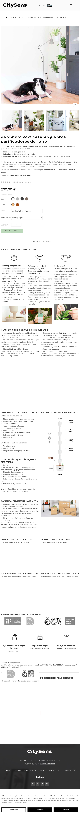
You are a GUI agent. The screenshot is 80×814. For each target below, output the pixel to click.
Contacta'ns (53, 770)
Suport (7, 770)
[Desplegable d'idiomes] (43, 5)
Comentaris (46, 241)
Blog (42, 770)
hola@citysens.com (47, 764)
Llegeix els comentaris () (22, 182)
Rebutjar (40, 809)
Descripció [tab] (33, 241)
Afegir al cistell (11, 230)
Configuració (13, 809)
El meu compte (69, 770)
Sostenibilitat (30, 770)
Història (17, 770)
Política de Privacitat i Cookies (17, 803)
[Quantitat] (16, 224)
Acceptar (65, 809)
